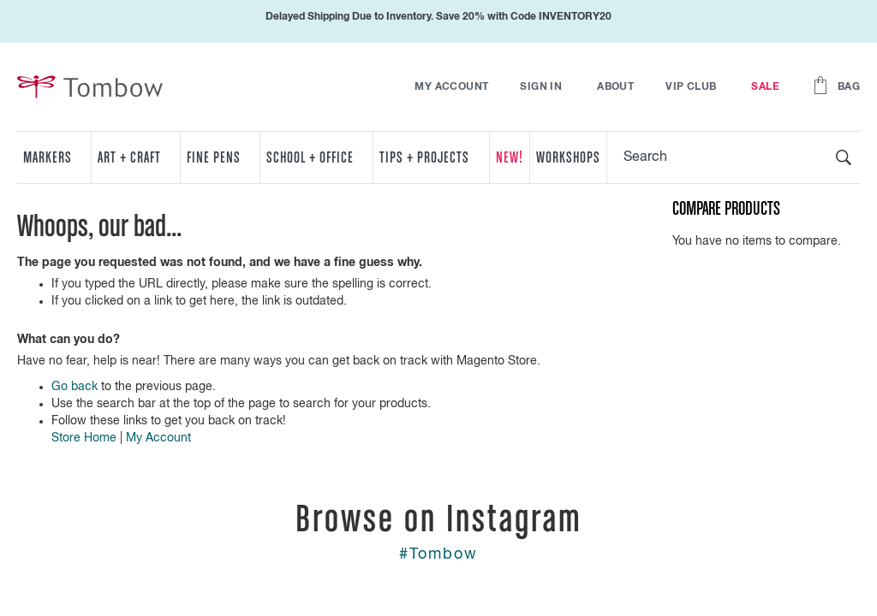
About (615, 87)
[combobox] (733, 157)
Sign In (541, 87)
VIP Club (690, 87)
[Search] (843, 157)
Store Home (83, 438)
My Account (451, 87)
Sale (765, 87)
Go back (74, 387)
